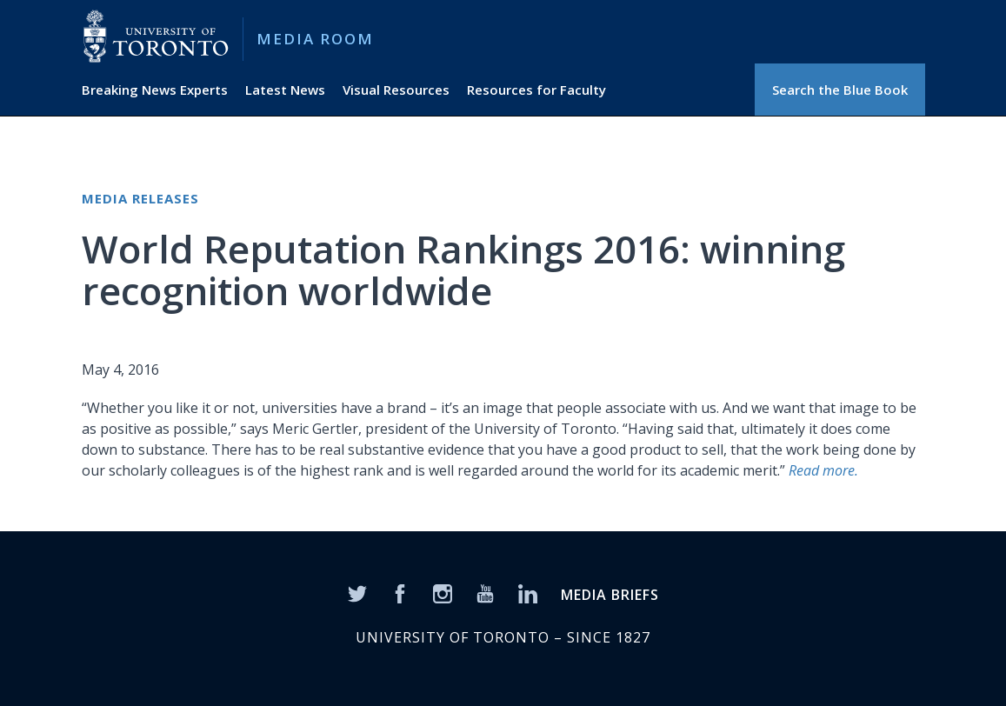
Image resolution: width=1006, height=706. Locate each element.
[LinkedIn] (527, 592)
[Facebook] (400, 592)
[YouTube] (485, 592)
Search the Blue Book (840, 89)
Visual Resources (396, 89)
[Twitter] (357, 592)
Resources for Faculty (536, 89)
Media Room (315, 39)
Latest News (285, 89)
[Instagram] (442, 592)
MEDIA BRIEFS (610, 594)
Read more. (823, 470)
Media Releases (140, 198)
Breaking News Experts (155, 89)
